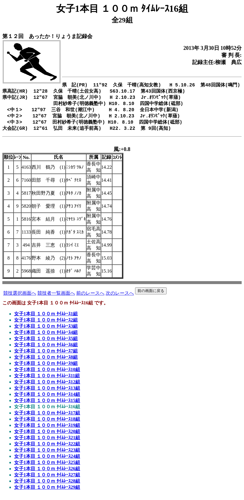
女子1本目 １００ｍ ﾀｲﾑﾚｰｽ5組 (46, 343)
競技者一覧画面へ (56, 297)
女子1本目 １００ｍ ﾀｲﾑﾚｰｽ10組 (47, 374)
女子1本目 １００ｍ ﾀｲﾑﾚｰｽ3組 (46, 330)
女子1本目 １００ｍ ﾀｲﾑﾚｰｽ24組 (47, 460)
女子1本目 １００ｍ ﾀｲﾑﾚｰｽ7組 (46, 355)
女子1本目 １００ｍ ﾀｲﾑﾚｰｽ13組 (47, 392)
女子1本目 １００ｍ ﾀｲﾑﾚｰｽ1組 (46, 318)
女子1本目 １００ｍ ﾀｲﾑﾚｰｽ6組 (46, 349)
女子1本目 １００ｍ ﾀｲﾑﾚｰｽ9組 (46, 368)
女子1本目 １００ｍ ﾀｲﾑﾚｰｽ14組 (47, 398)
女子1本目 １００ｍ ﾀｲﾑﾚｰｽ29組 (47, 491)
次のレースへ (120, 297)
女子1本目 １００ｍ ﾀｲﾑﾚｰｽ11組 (47, 380)
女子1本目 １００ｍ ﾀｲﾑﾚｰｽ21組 (47, 442)
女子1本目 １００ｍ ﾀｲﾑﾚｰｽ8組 (46, 361)
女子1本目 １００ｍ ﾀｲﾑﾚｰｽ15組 (47, 405)
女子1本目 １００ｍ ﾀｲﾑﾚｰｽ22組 (47, 448)
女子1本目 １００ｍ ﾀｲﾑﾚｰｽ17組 (47, 417)
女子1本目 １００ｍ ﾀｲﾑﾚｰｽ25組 (47, 467)
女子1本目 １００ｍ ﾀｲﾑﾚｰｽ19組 (47, 429)
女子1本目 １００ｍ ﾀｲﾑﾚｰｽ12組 (47, 386)
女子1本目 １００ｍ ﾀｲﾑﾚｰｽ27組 (47, 479)
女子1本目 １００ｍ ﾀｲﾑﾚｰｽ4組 (46, 337)
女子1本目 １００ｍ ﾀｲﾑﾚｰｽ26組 (47, 473)
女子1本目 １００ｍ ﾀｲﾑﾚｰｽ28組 (47, 485)
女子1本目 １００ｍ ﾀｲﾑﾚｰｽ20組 (47, 436)
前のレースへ (90, 297)
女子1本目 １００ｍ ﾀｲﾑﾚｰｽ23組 (47, 454)
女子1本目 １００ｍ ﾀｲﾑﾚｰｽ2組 (46, 324)
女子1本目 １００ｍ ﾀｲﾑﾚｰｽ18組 (47, 423)
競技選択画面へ (19, 297)
